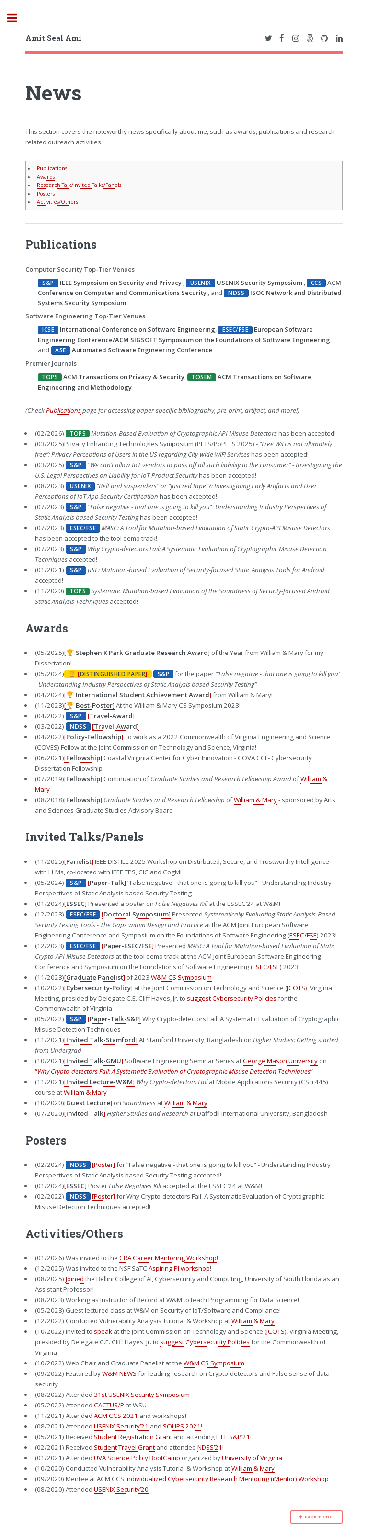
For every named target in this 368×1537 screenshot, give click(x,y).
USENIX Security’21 (121, 1426)
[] (113, 674)
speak (103, 1331)
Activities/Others (57, 201)
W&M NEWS (119, 1373)
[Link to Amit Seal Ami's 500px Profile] (310, 38)
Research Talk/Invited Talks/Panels (79, 185)
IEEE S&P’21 (233, 1436)
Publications (52, 168)
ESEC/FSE (303, 935)
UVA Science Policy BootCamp (137, 1457)
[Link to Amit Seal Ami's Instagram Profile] (295, 38)
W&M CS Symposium (181, 977)
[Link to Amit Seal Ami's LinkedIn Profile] (339, 38)
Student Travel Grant (124, 1447)
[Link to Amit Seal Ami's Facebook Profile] (281, 38)
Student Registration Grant (133, 1436)
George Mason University (280, 1061)
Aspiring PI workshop (179, 1268)
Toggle (17, 18)
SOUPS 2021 (182, 1426)
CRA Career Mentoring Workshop (168, 1258)
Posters (46, 193)
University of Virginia (252, 1457)
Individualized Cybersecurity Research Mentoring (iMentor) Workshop (227, 1478)
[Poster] (103, 1164)
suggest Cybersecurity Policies (231, 998)
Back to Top (319, 1517)
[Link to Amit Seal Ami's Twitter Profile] (268, 38)
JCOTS (296, 987)
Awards (46, 177)
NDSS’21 (209, 1447)
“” (174, 1071)
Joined (75, 1279)
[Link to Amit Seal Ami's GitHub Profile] (324, 38)
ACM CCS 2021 (116, 1415)
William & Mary (255, 800)
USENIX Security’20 (121, 1489)
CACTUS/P (109, 1405)
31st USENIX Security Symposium (142, 1394)
